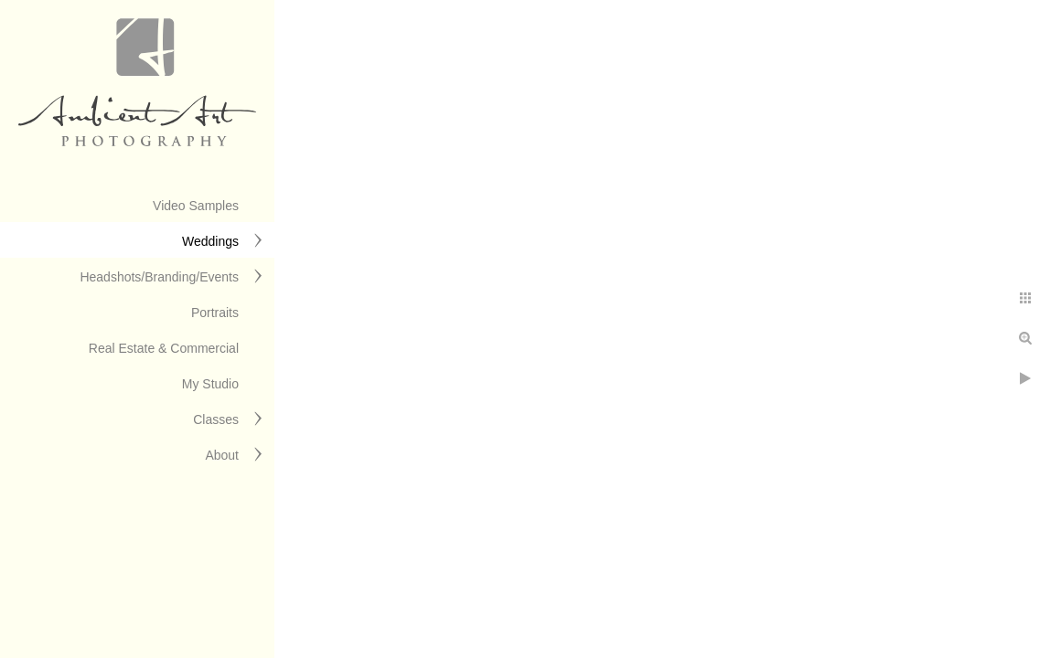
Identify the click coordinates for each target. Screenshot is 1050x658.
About (222, 455)
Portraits (215, 312)
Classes (216, 419)
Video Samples (196, 205)
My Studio (210, 384)
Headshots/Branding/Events (159, 277)
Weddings (210, 241)
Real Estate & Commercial (164, 348)
